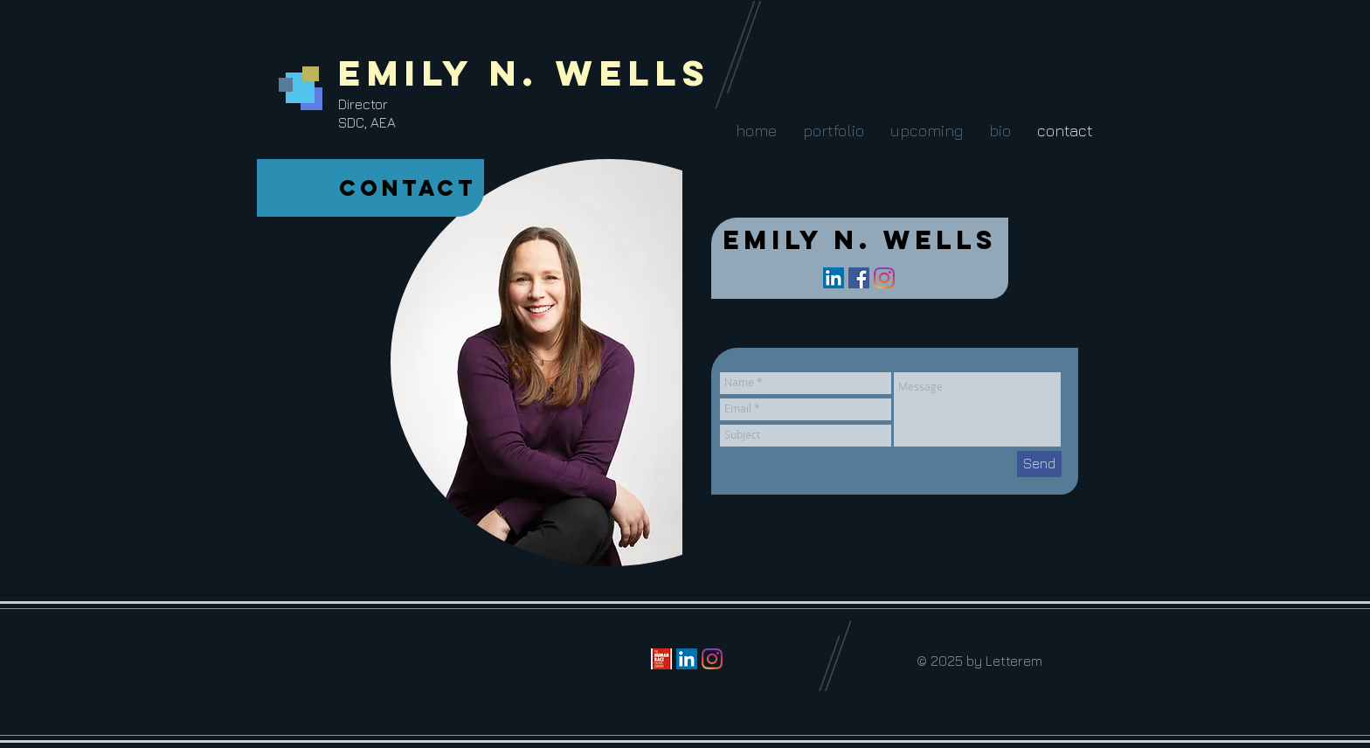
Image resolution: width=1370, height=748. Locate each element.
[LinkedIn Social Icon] (833, 277)
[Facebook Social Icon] (858, 277)
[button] (832, 130)
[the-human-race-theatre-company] (661, 658)
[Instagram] (884, 277)
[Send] (1039, 464)
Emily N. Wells (524, 73)
